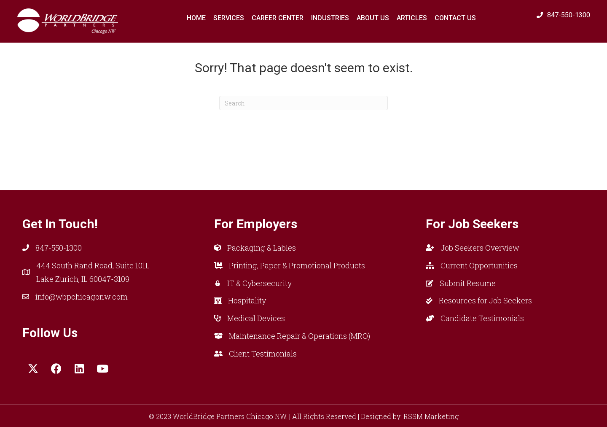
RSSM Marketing (431, 416)
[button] (32, 368)
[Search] (303, 103)
